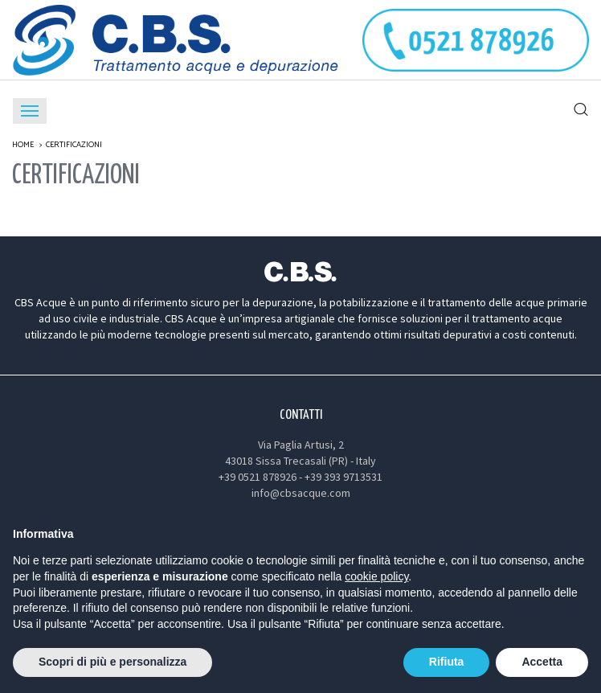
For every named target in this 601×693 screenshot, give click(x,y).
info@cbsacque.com (300, 493)
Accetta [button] (541, 661)
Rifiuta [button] (446, 661)
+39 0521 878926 (257, 477)
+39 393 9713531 (343, 477)
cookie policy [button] (376, 576)
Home (23, 144)
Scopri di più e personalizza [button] (112, 661)
